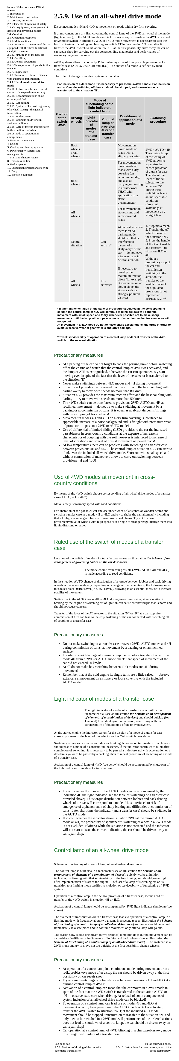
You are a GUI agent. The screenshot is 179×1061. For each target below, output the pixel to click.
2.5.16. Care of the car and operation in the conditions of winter (28, 128)
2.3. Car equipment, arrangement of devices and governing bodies (27, 29)
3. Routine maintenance (20, 140)
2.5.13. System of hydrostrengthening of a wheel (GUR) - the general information (28, 109)
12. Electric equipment (20, 174)
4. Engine (12, 143)
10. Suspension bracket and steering (27, 167)
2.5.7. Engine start (17, 71)
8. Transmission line (18, 160)
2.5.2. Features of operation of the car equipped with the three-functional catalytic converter (28, 48)
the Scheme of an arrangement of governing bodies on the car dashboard (112, 560)
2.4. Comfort (14, 34)
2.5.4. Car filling (16, 58)
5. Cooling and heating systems (25, 147)
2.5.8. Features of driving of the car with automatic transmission (27, 77)
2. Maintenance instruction (22, 17)
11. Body (12, 171)
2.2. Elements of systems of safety (27, 23)
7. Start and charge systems (22, 157)
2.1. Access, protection (20, 20)
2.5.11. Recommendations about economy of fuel (25, 97)
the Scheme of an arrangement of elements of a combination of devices (128, 715)
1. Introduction (15, 13)
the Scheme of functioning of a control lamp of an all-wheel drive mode (113, 922)
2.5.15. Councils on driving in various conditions (24, 121)
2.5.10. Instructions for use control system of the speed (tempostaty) (27, 90)
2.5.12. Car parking (18, 102)
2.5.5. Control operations (21, 61)
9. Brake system (16, 164)
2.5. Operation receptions (21, 37)
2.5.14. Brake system (19, 116)
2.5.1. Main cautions (19, 41)
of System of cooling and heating (82, 44)
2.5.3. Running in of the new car (25, 54)
